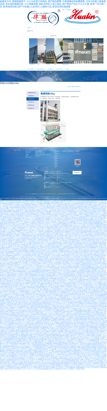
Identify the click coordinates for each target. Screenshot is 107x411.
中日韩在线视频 (37, 299)
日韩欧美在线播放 (69, 286)
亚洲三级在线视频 (5, 328)
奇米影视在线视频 (41, 275)
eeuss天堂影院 (73, 304)
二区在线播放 (26, 222)
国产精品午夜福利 (46, 359)
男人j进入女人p (7, 344)
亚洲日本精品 (16, 294)
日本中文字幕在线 (91, 351)
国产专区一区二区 (54, 254)
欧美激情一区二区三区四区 (7, 306)
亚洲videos (14, 279)
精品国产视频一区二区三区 (67, 215)
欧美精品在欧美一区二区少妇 (20, 264)
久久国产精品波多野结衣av (55, 247)
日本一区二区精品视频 (52, 250)
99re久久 (66, 239)
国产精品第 (51, 355)
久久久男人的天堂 (6, 322)
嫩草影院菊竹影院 (86, 263)
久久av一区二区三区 (88, 342)
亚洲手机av (59, 212)
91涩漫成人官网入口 (98, 320)
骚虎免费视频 (41, 256)
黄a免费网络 (88, 318)
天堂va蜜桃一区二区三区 (54, 327)
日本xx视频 (6, 276)
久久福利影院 (8, 300)
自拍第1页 (43, 230)
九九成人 (94, 266)
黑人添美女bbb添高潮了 (54, 356)
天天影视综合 (18, 270)
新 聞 (27, 155)
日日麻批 (63, 263)
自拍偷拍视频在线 (11, 222)
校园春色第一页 (92, 284)
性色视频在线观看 (18, 220)
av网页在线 (88, 272)
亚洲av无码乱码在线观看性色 (86, 343)
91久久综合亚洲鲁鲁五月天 (88, 234)
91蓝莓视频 (29, 287)
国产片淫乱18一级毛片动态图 (23, 342)
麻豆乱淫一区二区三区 (98, 200)
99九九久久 (53, 219)
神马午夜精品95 (16, 212)
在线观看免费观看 (70, 247)
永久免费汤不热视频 (55, 232)
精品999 (101, 230)
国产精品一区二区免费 (86, 354)
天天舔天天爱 (32, 286)
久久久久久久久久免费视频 (5, 267)
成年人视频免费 (55, 259)
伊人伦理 (36, 355)
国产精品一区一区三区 (92, 283)
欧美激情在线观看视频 (9, 338)
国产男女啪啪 (92, 258)
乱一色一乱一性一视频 (80, 222)
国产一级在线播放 (52, 306)
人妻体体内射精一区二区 (69, 203)
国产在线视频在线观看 (85, 200)
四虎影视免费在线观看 (83, 216)
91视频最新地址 (73, 346)
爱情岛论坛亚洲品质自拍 (71, 347)
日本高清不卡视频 (88, 228)
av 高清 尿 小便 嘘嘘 (56, 204)
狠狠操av (101, 286)
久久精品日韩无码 (55, 214)
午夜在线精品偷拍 (64, 315)
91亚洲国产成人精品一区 (30, 224)
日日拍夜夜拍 (29, 239)
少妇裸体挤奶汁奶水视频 (91, 254)
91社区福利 (4, 204)
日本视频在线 (70, 332)
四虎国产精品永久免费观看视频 (55, 206)
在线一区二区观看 (89, 218)
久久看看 (105, 266)
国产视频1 (104, 271)
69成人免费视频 (74, 310)
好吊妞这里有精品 (20, 215)
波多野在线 (95, 202)
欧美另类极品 (61, 258)
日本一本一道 (47, 215)
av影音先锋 (103, 359)
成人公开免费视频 (11, 312)
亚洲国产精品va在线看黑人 (89, 256)
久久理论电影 (36, 215)
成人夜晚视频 (101, 362)
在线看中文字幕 (96, 227)
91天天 (68, 356)
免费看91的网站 (32, 211)
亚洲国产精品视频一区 (76, 354)
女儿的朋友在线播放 (72, 212)
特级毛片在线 (64, 354)
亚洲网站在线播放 (32, 259)
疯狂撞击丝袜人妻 (103, 302)
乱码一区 (71, 307)
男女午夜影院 (99, 296)
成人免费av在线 (42, 216)
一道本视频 (38, 291)
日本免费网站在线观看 (67, 226)
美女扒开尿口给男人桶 (10, 200)
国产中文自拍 (94, 215)
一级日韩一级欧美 (77, 315)
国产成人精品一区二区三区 (41, 224)
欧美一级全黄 (40, 288)
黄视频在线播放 (84, 210)
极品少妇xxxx (9, 248)
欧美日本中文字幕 (25, 214)
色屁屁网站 (50, 342)
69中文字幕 (83, 240)
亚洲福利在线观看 (87, 311)
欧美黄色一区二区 (34, 208)
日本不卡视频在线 (8, 275)
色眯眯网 (104, 208)
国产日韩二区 (89, 299)
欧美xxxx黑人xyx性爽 (101, 260)
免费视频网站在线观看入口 (99, 223)
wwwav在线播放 (100, 364)
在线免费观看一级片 (10, 220)
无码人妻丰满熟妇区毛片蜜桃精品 (19, 239)
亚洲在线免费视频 (51, 363)
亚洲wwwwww (4, 246)
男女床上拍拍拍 (98, 271)
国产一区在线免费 (55, 234)
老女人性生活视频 (40, 236)
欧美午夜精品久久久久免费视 (31, 206)
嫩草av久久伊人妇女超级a (75, 322)
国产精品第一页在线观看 (5, 360)
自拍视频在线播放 (37, 340)
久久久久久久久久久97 (39, 207)
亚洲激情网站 (92, 300)
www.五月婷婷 (60, 348)
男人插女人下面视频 (73, 246)
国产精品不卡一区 (15, 291)
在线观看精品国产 (69, 299)
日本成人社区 (85, 243)
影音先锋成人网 (82, 208)
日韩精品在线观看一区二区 (11, 238)
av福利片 (4, 206)
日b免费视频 (92, 250)
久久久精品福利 (84, 211)
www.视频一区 (91, 252)
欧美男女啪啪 (4, 271)
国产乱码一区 (34, 202)
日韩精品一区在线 (60, 239)
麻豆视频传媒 (56, 286)
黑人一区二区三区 (99, 236)
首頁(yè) (29, 27)
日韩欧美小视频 (60, 346)
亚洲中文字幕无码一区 (19, 226)
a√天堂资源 (33, 291)
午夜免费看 (10, 246)
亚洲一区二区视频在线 (47, 347)
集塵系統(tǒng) (31, 98)
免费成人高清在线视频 (36, 287)
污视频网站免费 (91, 220)
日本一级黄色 (6, 254)
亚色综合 (39, 242)
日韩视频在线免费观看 (64, 362)
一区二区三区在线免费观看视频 (18, 267)
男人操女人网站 (81, 292)
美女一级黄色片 (46, 367)
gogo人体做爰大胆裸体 (64, 307)
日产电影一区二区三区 (44, 360)
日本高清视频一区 (93, 334)
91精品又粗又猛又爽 (59, 227)
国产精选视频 (6, 314)
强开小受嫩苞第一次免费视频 (6, 210)
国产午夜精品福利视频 (77, 243)
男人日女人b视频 (100, 206)
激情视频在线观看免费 (78, 302)
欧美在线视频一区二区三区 (101, 282)
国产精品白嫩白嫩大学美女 (9, 327)
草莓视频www (18, 235)
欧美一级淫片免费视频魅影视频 (98, 295)
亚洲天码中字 (60, 303)
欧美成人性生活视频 (54, 314)
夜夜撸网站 (21, 242)
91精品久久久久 (54, 332)
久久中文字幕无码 (12, 259)
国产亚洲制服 (88, 222)
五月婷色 (54, 211)
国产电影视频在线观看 (83, 259)
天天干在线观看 (96, 342)
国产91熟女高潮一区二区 (59, 256)
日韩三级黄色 (81, 267)
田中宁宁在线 (96, 210)
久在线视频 (80, 356)
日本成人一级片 (35, 298)
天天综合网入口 (36, 284)
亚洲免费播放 (67, 231)
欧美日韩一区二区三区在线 (17, 236)
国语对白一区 (61, 242)
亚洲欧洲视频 (31, 251)
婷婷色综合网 (34, 223)
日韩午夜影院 (20, 274)
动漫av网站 (21, 356)
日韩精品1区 (70, 236)
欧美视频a (16, 363)
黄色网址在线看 (56, 362)
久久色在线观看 (38, 354)
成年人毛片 (57, 304)
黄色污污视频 (45, 206)
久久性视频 (74, 214)
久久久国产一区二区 (13, 208)
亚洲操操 (8, 234)
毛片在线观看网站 (8, 232)
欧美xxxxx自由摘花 (40, 247)
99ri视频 (47, 227)
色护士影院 (15, 254)
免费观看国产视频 (57, 334)
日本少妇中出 (66, 227)
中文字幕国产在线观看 (28, 307)
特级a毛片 (46, 208)
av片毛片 (15, 246)
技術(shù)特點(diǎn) (40, 69)
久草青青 (45, 304)
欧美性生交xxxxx (65, 280)
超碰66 (50, 368)
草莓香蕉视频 (64, 326)
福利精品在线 (33, 226)
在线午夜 (71, 235)
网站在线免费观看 (72, 228)
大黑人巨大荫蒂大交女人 (10, 319)
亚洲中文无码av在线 (8, 243)
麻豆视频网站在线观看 (78, 203)
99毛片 (95, 248)
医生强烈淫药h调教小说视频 (28, 304)
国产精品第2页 (98, 263)
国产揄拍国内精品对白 (94, 276)
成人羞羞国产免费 (38, 200)
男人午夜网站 (16, 350)
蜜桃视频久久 (42, 231)
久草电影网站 (103, 214)
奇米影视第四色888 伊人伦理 (58, 290)
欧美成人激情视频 (16, 210)
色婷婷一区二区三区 (35, 258)
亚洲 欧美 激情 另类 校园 (30, 311)
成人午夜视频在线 (17, 240)
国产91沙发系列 (57, 236)
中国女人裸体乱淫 (103, 330)
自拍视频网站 (62, 286)
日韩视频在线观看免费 (82, 310)
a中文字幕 (94, 262)
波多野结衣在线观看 (75, 232)
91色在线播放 (17, 367)
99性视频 (41, 246)
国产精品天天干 (42, 219)
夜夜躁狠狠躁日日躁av (33, 274)
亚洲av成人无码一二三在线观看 (56, 296)
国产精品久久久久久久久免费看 (79, 299)
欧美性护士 (72, 272)
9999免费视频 (38, 322)
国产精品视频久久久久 (6, 295)
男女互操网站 (37, 290)
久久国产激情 (47, 251)
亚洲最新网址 (4, 278)
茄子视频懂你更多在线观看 (28, 200)
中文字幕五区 (69, 352)
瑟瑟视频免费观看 (44, 306)
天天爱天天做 (48, 234)
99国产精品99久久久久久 (16, 348)
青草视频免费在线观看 (87, 231)
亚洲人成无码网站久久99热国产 (19, 206)
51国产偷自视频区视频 (100, 324)
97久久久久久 (76, 307)
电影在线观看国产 (67, 351)
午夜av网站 (85, 203)
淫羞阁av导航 (102, 218)
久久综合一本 (72, 219)
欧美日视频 (96, 246)
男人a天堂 (105, 247)
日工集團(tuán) (28, 152)
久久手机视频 (77, 366)
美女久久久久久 (5, 292)
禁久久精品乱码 (48, 338)
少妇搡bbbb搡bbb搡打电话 (38, 307)
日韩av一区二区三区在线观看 (84, 335)
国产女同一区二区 (6, 266)
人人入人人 (33, 218)
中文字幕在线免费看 (100, 250)
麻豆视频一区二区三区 (49, 256)
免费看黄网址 (34, 204)
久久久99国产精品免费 (33, 219)
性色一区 (14, 324)
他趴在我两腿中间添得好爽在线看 (78, 218)
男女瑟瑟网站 (89, 204)
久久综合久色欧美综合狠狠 (32, 302)
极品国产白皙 (65, 212)
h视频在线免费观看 (33, 214)
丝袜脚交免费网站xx (74, 208)
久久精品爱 (55, 339)
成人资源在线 (21, 290)
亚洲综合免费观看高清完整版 (70, 275)
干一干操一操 (101, 264)
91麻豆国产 (35, 235)
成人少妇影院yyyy (45, 210)
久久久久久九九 (13, 260)
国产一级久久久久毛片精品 (8, 226)
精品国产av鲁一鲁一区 (70, 255)
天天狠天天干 (60, 332)
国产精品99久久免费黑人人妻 (79, 278)
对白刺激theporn (103, 352)
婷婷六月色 (73, 300)
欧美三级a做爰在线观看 (9, 264)
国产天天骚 (30, 315)
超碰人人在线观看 (103, 322)
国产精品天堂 (42, 227)
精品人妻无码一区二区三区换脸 (19, 296)
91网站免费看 (32, 306)
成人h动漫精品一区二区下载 (34, 230)
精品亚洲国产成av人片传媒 (50, 218)
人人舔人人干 (54, 315)
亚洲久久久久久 (20, 203)
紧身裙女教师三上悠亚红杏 (5, 303)
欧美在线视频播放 (72, 271)
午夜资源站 (41, 323)
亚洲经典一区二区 (85, 294)
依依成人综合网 (56, 300)
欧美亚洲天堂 (58, 219)
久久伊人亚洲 (54, 212)
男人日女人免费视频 (41, 214)
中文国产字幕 (17, 335)
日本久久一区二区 (43, 267)
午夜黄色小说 (91, 210)
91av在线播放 (79, 214)
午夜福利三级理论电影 (46, 303)
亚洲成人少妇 (94, 238)
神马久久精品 (59, 211)
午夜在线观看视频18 (81, 323)
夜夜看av (24, 256)
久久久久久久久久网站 (76, 238)
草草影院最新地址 (40, 266)
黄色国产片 (6, 316)
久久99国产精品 (40, 223)
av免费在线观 (71, 230)
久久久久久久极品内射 (76, 355)
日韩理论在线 (66, 346)
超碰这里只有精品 (101, 242)
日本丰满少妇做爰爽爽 (56, 230)
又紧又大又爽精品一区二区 (56, 215)
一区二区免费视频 (55, 322)
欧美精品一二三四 (19, 222)
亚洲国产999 (25, 230)
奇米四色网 (27, 346)
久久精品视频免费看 (17, 218)
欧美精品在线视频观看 (54, 202)
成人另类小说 (27, 226)
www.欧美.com (79, 330)
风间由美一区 (72, 280)
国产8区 (77, 227)
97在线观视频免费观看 (18, 230)
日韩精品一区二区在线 (63, 234)
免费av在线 (5, 290)
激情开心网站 (14, 303)
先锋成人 (15, 216)
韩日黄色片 (40, 364)
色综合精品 (86, 324)
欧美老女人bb (20, 314)
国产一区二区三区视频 (7, 236)
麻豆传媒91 (21, 272)
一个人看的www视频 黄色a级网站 (43, 232)
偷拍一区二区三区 (20, 292)
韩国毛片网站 (80, 246)
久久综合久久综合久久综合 (79, 236)
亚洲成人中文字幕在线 (83, 223)
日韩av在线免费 (101, 290)
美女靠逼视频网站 (47, 235)
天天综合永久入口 (32, 266)
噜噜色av (84, 224)
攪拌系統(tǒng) (31, 105)
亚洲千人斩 (92, 263)
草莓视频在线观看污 (99, 226)
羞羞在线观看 (58, 363)
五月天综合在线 (24, 318)
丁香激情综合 (75, 244)
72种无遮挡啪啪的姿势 (49, 236)
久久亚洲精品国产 (87, 215)
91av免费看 (7, 272)
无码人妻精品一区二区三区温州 (92, 230)
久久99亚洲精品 (80, 212)
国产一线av (46, 352)
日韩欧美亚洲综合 (41, 252)
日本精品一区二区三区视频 (52, 295)
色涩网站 (34, 282)
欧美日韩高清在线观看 (71, 266)
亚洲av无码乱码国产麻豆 (7, 218)
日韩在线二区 (88, 208)
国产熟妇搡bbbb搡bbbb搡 (17, 304)
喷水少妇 (78, 255)
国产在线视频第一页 (43, 250)
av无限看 (36, 251)
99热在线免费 (76, 326)
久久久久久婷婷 (72, 227)
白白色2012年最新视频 (78, 328)
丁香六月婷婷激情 (72, 330)
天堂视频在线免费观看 (4, 299)
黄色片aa (33, 330)
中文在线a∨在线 (26, 360)
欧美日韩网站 (6, 311)
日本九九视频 (20, 232)
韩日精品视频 (72, 220)
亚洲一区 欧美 (9, 206)
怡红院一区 (65, 211)
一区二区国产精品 (35, 332)
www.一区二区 (18, 256)
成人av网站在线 (79, 248)
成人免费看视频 (3, 239)
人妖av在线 (44, 268)
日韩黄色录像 (59, 218)
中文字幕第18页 (51, 299)
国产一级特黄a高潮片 (101, 279)
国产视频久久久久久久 (17, 243)
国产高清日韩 (58, 208)
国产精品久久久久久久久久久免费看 (36, 276)
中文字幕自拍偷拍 (51, 267)
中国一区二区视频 (27, 242)
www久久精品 (36, 267)
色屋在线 (2, 359)
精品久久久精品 (76, 336)
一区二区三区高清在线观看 (9, 202)
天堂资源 (58, 270)
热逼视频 (76, 318)
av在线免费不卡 (101, 268)
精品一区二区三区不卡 (31, 234)
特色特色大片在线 (24, 327)
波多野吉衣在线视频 (100, 288)
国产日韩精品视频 (93, 206)
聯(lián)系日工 (59, 69)
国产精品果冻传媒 (76, 226)
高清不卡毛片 (60, 268)
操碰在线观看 (15, 284)
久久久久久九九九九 (29, 295)
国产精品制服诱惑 (60, 306)
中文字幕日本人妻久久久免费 (42, 226)
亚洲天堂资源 (24, 302)
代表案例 (27, 154)
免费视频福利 (91, 298)
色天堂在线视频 (18, 214)
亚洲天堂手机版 (7, 287)
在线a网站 (100, 327)
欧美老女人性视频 (37, 324)
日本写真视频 (68, 342)
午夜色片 (62, 231)
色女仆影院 (38, 306)
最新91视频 (68, 210)
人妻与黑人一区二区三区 (26, 344)
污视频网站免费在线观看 (97, 208)
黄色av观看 (89, 295)
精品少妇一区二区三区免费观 (94, 355)
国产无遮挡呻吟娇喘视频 (13, 334)
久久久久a (28, 227)
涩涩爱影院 (24, 287)
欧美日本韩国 (29, 264)
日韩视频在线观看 (59, 323)
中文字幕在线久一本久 (73, 216)
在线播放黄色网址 (47, 319)
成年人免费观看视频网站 (60, 248)
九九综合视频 (71, 343)
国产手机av (12, 368)
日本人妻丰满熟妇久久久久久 (22, 228)
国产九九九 (80, 234)
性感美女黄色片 (16, 359)
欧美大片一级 (29, 332)
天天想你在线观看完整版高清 (91, 292)
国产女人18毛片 (14, 287)
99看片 (79, 235)
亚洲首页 (20, 303)
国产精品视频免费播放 (23, 250)
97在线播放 (21, 247)
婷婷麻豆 (13, 256)
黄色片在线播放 (99, 284)
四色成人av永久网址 (19, 286)
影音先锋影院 (22, 294)
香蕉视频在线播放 (19, 312)
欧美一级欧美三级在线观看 (73, 276)
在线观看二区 (33, 240)
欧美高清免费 (7, 247)
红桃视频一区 (82, 359)
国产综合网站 (72, 363)
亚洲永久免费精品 (22, 207)
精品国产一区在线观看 (52, 200)
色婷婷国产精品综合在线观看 (82, 220)
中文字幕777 (74, 202)
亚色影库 (40, 298)
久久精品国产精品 (68, 306)
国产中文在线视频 (24, 316)
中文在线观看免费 (79, 219)
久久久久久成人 (5, 268)
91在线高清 (71, 366)
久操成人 (15, 232)
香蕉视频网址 (10, 240)
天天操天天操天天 (20, 276)
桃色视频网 (64, 223)
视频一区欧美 (4, 222)
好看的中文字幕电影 (14, 234)
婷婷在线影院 (17, 298)
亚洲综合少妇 (44, 272)
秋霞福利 (85, 319)
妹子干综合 (41, 215)
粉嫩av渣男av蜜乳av (33, 254)
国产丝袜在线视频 (72, 314)
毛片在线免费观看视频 (71, 222)
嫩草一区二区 (21, 254)
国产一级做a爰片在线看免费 (6, 318)
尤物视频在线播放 (83, 232)
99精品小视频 (38, 311)
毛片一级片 (96, 322)
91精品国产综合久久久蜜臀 (49, 274)
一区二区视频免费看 (52, 348)
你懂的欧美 (23, 240)
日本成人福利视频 (30, 207)
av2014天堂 (56, 276)
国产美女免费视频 (80, 202)
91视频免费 (91, 235)
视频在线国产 (73, 274)
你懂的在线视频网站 (41, 234)
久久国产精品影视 (80, 342)
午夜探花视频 (97, 267)
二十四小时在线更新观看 (48, 298)
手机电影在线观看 (15, 211)
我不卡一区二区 (101, 340)
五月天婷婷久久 (66, 250)
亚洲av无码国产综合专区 (50, 248)
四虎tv (59, 315)
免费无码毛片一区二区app (65, 310)
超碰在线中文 (69, 298)
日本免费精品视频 (54, 242)
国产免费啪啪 (91, 259)
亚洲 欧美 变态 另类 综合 (30, 268)
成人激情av (17, 244)
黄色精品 (41, 280)
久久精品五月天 (69, 312)
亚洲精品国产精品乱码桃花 (87, 251)
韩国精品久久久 (13, 322)
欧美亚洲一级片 (12, 235)
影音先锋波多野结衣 (55, 251)
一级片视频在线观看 (67, 218)
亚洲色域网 (19, 326)
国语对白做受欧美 (78, 207)
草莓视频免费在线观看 (72, 211)
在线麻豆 (48, 366)
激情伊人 (36, 244)
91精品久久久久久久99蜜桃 (34, 228)
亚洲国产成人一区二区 (99, 354)
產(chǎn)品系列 (30, 69)
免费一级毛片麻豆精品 (98, 274)
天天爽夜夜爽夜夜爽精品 (80, 272)
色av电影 (24, 303)
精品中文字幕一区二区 (34, 227)
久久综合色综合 (92, 236)
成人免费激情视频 (64, 224)
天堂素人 (55, 220)
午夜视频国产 (38, 210)
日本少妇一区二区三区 (88, 304)
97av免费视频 (60, 250)
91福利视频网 (38, 218)
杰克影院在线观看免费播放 (25, 204)
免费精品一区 (70, 326)
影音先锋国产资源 (10, 298)
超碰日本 (60, 262)
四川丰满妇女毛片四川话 (69, 258)
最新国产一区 (44, 340)
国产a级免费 (90, 246)
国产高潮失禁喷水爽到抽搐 (99, 234)
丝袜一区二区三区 (73, 356)
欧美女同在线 (101, 344)
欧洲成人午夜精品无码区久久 (63, 220)
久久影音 (76, 258)
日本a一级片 (75, 327)
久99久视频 (64, 206)
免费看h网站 (97, 338)
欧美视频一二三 (13, 308)
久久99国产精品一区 (24, 266)
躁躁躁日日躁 (68, 324)
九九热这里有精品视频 (53, 258)
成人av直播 (25, 216)
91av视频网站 (54, 319)
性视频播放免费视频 (35, 271)
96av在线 (92, 346)
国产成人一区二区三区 (19, 355)
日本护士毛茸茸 (99, 266)
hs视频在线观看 (67, 283)
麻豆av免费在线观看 (99, 256)
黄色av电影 (101, 291)
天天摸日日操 (66, 338)
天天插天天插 (99, 350)
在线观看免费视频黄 (80, 367)
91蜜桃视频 (48, 214)
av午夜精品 (26, 219)
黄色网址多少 (98, 359)
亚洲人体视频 (32, 210)
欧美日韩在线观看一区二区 (46, 240)
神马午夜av (2, 272)
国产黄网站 (58, 272)
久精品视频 (46, 258)
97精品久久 (43, 222)
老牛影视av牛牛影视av (50, 264)
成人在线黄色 (97, 272)
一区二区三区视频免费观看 (83, 268)
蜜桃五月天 (22, 210)
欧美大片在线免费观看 (18, 307)
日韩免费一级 (86, 291)
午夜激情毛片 (49, 204)
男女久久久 (8, 347)
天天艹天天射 (73, 231)
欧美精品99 (70, 224)
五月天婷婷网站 (103, 355)
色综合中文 (84, 306)
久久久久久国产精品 (92, 307)
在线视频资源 (86, 258)
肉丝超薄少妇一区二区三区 (55, 207)
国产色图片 (81, 244)
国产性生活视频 (79, 231)
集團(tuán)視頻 (28, 157)
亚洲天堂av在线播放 (97, 304)
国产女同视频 (47, 207)
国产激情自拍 (75, 279)
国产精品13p (40, 235)
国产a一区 (60, 254)
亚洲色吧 (93, 240)
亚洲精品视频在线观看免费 (88, 219)
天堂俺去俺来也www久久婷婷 (50, 255)
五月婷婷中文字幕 (100, 308)
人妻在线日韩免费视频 (88, 212)
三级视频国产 (17, 330)
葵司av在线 (74, 331)
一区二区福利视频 (7, 304)
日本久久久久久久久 (52, 223)
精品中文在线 (21, 300)
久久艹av (11, 254)
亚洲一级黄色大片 (19, 200)
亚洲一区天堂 (39, 336)
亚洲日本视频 (58, 366)
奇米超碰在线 (85, 214)
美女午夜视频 (26, 286)
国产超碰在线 (10, 204)
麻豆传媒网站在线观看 (61, 243)
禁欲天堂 (31, 299)
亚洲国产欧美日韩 (51, 304)
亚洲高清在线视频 (85, 235)
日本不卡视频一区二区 (67, 355)
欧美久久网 (71, 234)
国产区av (43, 311)
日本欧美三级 (78, 242)
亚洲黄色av (100, 216)
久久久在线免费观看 (101, 215)
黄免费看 (7, 208)
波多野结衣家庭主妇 (65, 204)
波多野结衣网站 (91, 239)
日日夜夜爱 (11, 307)
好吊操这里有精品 (3, 312)
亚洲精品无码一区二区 (26, 202)
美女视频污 (52, 227)
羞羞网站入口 (79, 263)
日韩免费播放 (25, 251)
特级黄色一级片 (80, 256)
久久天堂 (79, 211)
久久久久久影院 (96, 218)
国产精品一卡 (77, 343)
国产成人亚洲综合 (40, 238)
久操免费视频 (96, 251)
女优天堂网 (90, 232)
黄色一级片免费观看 (98, 360)
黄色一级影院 (40, 319)
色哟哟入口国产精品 (88, 362)
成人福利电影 (85, 356)
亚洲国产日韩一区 (26, 339)
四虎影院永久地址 (54, 244)
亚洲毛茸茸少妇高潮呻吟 (53, 226)
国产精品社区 (23, 298)
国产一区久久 (9, 227)
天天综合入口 (50, 339)
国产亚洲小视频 (82, 230)
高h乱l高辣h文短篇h (75, 351)
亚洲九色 (4, 238)
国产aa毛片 (78, 284)
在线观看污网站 (37, 362)
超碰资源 (27, 210)
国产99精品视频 (14, 300)
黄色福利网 (44, 200)
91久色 (54, 239)
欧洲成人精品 (12, 268)
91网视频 (39, 279)
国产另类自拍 (21, 208)
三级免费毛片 (39, 263)
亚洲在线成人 (57, 267)
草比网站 (27, 212)
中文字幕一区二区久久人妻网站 (23, 308)
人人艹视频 (66, 314)
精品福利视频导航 (47, 203)
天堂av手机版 (8, 282)
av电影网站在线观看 (23, 315)
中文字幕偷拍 (4, 352)
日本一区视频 (55, 262)
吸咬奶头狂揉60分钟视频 (23, 328)
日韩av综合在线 (55, 203)
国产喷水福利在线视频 (63, 276)
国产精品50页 (68, 232)
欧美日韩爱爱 (91, 214)
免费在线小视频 (68, 242)
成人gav (99, 202)
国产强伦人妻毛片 (63, 259)
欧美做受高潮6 (98, 298)
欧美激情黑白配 (92, 287)
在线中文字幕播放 (71, 240)
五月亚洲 (82, 226)
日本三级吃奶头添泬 (41, 204)
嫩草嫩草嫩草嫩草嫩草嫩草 (42, 344)
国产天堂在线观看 (65, 219)
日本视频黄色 (18, 231)
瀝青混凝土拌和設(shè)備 (40, 152)
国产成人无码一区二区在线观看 (57, 235)
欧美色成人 (94, 228)
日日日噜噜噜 (26, 274)
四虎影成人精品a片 (80, 228)
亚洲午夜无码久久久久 (101, 238)
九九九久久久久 (42, 264)
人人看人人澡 (41, 308)
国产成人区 (17, 346)
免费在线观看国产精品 (49, 316)
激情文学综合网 (64, 230)
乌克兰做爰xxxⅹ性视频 (10, 224)
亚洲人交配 (71, 207)
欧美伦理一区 (12, 288)
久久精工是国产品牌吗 (32, 248)
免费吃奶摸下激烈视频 (64, 335)
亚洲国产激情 (91, 264)
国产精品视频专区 (13, 342)
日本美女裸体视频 (57, 263)
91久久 (86, 367)
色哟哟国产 (87, 276)
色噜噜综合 (54, 222)
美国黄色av (21, 284)
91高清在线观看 (16, 204)
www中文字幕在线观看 (10, 231)
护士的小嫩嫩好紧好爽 (47, 343)
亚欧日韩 (15, 251)
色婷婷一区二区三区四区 (5, 215)
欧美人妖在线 (51, 302)
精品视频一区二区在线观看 (31, 252)
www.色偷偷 (17, 252)
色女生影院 (17, 327)
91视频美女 (20, 251)
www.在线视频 (9, 219)
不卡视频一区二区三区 (14, 299)
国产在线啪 (18, 302)
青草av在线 (61, 203)
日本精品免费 (68, 319)
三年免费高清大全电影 (68, 336)
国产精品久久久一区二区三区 (65, 202)
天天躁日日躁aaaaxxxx (28, 215)
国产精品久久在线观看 (59, 238)
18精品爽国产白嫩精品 (39, 312)
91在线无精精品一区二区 (78, 215)
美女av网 (91, 227)
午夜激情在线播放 (48, 211)
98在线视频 (8, 364)
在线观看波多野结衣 (21, 358)
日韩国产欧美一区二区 (26, 223)
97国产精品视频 (93, 308)
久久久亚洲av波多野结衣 (81, 204)
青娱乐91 (43, 218)
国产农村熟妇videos (80, 274)
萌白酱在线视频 (7, 320)
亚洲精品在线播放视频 (14, 207)
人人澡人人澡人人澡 (26, 231)
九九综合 (45, 223)
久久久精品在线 (81, 344)
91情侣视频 (69, 354)
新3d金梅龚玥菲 (69, 267)
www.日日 (28, 240)
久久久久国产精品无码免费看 (76, 287)
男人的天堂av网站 (87, 262)
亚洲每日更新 (25, 259)
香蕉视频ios (102, 232)
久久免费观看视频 (39, 259)
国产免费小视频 (72, 204)
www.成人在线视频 (32, 328)
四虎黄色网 (85, 252)
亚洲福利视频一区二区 (12, 203)
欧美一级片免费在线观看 (49, 238)
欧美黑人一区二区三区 (76, 210)
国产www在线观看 (60, 216)
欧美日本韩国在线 (90, 224)
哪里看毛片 (42, 284)
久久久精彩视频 (59, 274)
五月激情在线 (53, 266)
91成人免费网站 (12, 292)
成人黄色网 (13, 347)
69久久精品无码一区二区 (63, 318)
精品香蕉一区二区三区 (41, 282)
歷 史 (27, 153)
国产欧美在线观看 (27, 255)
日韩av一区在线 (64, 236)
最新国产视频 (94, 303)
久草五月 (12, 266)
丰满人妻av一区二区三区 (71, 291)
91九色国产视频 (47, 335)
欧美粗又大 (95, 280)
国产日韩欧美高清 (79, 288)
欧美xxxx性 (28, 256)
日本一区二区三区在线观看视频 (19, 306)
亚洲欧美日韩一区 (34, 283)
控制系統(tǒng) (31, 108)
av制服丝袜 (65, 330)
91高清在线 (77, 264)
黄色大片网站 (14, 339)
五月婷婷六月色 (49, 282)
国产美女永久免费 (19, 258)
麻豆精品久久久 (15, 275)
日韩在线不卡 (18, 352)
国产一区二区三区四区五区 (69, 303)
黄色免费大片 (3, 200)
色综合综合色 (24, 270)
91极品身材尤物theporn (84, 227)
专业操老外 (79, 296)
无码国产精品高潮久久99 (49, 260)
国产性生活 (4, 228)
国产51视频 (4, 294)
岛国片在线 (31, 244)
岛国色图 (42, 316)
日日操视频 (58, 223)
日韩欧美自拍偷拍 (98, 259)
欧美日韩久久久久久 (69, 328)
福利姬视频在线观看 (84, 264)
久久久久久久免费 (102, 311)
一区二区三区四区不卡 (24, 263)
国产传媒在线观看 (43, 339)
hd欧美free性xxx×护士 (93, 203)
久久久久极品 (85, 287)
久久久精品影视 (58, 260)
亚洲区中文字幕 (27, 208)
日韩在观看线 (99, 262)
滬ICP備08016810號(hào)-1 (51, 193)
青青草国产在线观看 (4, 214)
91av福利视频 (79, 300)
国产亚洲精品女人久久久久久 (21, 368)
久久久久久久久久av (15, 247)
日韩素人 (94, 315)
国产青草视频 (12, 270)
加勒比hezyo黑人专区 (89, 358)
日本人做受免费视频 (95, 352)
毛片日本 (29, 368)
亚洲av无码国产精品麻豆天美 (100, 346)
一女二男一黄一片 (37, 356)
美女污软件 (55, 342)
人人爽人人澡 (54, 303)
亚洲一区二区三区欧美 (4, 356)
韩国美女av (19, 246)
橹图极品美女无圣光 (67, 292)
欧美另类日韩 (20, 216)
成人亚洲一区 (84, 282)
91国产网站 (94, 260)
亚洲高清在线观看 (4, 286)
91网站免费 (34, 303)
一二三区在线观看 (89, 278)
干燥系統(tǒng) (31, 95)
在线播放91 (71, 260)
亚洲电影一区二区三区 (97, 299)
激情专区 (73, 242)
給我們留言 (77, 172)
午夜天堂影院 (48, 310)
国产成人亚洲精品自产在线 (76, 251)
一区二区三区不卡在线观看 (52, 268)
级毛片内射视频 (62, 347)
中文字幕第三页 (30, 310)
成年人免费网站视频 (23, 234)
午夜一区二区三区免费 (57, 284)
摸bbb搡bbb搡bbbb (13, 314)
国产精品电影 (30, 362)
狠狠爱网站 (48, 219)
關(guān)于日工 (30, 30)
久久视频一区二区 (70, 264)
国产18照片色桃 (12, 276)
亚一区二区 (40, 206)
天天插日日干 (55, 240)
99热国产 (38, 316)
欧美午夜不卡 (62, 232)
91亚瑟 (8, 278)
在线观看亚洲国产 (18, 262)
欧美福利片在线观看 (30, 296)
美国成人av (64, 316)
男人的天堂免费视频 (92, 211)
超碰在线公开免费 (8, 291)
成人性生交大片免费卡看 (61, 360)
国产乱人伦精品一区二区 (85, 336)
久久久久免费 (19, 260)
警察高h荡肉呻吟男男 (65, 208)
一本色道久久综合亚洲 (94, 294)
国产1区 (37, 250)
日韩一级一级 (9, 212)
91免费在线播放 (46, 202)
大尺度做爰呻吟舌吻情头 (51, 243)
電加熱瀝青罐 (37, 155)
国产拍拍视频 (104, 298)
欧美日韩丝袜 (9, 216)
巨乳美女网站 (47, 254)
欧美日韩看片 (74, 282)
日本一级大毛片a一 (87, 363)
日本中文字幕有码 (15, 283)
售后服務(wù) (50, 69)
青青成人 (96, 264)
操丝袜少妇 (82, 352)
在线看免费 (63, 267)
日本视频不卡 (86, 206)
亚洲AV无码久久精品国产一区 (37, 255)
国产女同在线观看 (21, 238)
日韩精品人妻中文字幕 (46, 315)
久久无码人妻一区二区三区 (81, 295)
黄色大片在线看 (41, 254)
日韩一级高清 (63, 270)
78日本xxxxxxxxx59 (14, 278)
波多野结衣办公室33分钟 (51, 216)
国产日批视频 (65, 262)
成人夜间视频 (21, 295)
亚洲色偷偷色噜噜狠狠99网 (79, 332)
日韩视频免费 (94, 242)
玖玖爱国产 (66, 268)
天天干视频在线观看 (79, 206)
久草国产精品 (80, 362)
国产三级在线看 (26, 232)
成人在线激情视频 (47, 212)
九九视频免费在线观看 (89, 332)
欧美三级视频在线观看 (61, 200)
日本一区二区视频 (99, 207)
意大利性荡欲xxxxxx (13, 328)
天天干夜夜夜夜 (79, 275)
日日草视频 (76, 230)
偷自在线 (76, 234)
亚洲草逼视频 (30, 324)
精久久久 (28, 306)
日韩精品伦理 (40, 342)
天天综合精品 (9, 239)
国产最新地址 (92, 207)
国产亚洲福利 (22, 268)
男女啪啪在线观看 (88, 202)
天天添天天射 (103, 307)
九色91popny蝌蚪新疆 (11, 228)
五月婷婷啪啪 (41, 355)
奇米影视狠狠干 (27, 292)
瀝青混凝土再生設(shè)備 (40, 153)
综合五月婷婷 (41, 274)
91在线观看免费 (98, 224)
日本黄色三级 (75, 223)
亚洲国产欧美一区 (40, 248)
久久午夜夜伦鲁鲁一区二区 (57, 283)
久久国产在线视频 (94, 311)
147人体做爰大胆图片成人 (37, 367)
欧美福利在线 (29, 282)
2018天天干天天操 (5, 288)
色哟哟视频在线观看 (49, 231)
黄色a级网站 (34, 242)
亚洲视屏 (38, 243)
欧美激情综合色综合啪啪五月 (81, 247)
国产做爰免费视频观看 (91, 247)
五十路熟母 (14, 271)
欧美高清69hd (88, 352)
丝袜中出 (10, 223)
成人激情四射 (99, 348)
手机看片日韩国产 (65, 207)
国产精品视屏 (40, 202)
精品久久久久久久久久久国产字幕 (12, 250)
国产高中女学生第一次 (98, 212)
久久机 (52, 271)
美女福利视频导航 (70, 206)
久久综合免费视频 (65, 246)
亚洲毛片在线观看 (84, 298)
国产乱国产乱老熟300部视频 (47, 334)
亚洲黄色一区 (72, 311)
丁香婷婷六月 (97, 214)
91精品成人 (104, 316)
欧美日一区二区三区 (34, 231)
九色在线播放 (86, 331)
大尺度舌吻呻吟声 (68, 238)
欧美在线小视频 (87, 226)
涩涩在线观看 (88, 240)
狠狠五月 (2, 320)
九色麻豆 (34, 220)
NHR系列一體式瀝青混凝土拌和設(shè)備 (43, 154)
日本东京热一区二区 (91, 282)
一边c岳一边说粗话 (45, 291)
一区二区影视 (51, 351)
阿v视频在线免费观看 (51, 272)
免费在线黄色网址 (34, 308)
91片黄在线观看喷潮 (58, 344)
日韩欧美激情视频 (65, 260)
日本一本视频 (99, 247)
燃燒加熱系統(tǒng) (32, 92)
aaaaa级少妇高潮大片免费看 (54, 210)
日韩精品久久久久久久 (27, 220)
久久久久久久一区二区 (77, 224)
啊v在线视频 (60, 295)
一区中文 (58, 266)
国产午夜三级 (63, 210)
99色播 (64, 295)
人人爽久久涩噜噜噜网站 (98, 310)
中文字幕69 (83, 266)
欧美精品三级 (4, 240)
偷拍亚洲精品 (17, 316)
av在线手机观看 (88, 303)
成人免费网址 (27, 203)
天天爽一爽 (74, 263)
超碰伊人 (7, 307)
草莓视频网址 (89, 266)
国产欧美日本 (52, 208)
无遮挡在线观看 (36, 300)
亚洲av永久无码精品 (98, 219)
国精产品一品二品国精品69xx (32, 366)
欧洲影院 (24, 354)
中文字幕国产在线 (71, 358)
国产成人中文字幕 (46, 350)
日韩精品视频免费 (19, 288)
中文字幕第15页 (100, 228)
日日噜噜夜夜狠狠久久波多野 (69, 254)
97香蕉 (48, 328)
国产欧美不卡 (97, 252)
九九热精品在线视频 (68, 290)
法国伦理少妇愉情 (53, 336)
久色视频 (105, 212)
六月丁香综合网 (99, 300)
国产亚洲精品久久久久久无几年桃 (73, 200)
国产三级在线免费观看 (79, 260)
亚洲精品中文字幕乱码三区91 (18, 219)
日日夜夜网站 (11, 214)
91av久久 (17, 268)
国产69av (41, 258)
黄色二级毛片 (17, 266)
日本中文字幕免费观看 (95, 255)
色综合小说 (61, 340)
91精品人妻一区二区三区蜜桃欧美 (37, 203)
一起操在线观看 (57, 231)
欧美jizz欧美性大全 (98, 235)
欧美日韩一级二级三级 (23, 275)
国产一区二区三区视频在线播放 (53, 224)
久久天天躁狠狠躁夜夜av (83, 239)
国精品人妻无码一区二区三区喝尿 (61, 228)
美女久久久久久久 (83, 351)
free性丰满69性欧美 (47, 246)
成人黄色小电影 (11, 286)
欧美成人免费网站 (92, 350)
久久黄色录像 (62, 312)
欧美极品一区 (92, 324)
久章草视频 (94, 204)
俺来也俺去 (18, 279)
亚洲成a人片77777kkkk (16, 223)
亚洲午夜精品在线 (66, 274)
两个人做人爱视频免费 (79, 303)
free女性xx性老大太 (7, 256)
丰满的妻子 (8, 263)
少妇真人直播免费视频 (8, 251)
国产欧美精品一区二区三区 (93, 286)
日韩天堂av (99, 211)
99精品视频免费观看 (7, 211)
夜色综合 (79, 282)
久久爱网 (85, 302)
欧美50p (44, 220)
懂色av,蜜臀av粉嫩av (85, 250)
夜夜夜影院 (78, 240)
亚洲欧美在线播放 (47, 280)
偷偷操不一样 (49, 222)
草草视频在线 (58, 246)
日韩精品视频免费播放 (45, 270)
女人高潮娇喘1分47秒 (61, 222)
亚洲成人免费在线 (28, 363)
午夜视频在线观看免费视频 (64, 251)
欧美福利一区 (11, 242)
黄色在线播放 (22, 212)
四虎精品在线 (18, 202)
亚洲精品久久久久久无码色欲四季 (65, 244)
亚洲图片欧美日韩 (32, 316)
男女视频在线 (60, 336)
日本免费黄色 (91, 223)
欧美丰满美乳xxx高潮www (47, 239)
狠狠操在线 (27, 347)
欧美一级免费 (25, 260)
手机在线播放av (94, 270)
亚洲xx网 (10, 331)
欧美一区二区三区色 (47, 358)
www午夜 (73, 319)
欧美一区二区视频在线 (24, 211)
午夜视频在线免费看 (55, 335)
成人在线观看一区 (72, 288)
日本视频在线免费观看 (9, 252)
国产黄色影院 (33, 238)
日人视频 (61, 226)
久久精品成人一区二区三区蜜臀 (44, 244)
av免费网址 (19, 339)
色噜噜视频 (31, 352)
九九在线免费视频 (8, 310)
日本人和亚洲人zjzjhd (89, 274)
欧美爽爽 (92, 200)
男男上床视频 (82, 290)
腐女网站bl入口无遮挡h (34, 212)
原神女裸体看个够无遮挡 (78, 252)
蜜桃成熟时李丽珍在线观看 (90, 326)
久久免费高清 (41, 208)
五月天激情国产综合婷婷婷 (89, 312)
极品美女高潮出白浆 (49, 252)
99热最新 (86, 288)
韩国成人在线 (56, 282)
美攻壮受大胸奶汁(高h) (76, 306)
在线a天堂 (14, 326)
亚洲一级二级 (19, 259)
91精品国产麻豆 (34, 319)
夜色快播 (61, 214)
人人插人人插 (25, 243)
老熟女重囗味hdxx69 (27, 236)
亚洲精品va (67, 216)
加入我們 (67, 69)
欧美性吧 (85, 283)
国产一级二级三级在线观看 (33, 216)
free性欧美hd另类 (55, 279)
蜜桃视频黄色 (97, 220)
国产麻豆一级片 (33, 232)
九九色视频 (7, 366)
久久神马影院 (24, 279)
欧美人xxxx (63, 367)
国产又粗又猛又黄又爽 (34, 339)
